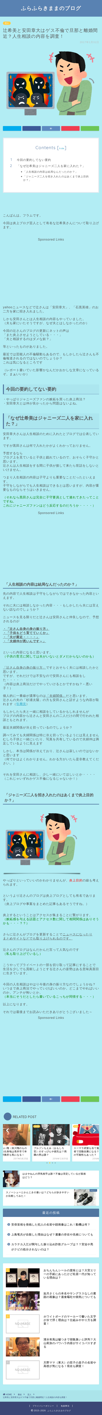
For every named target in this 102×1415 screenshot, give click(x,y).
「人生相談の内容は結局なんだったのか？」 (50, 171)
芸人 (7, 23)
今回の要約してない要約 (34, 160)
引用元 (21, 704)
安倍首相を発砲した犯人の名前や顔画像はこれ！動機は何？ (50, 1224)
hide (62, 148)
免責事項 (65, 1406)
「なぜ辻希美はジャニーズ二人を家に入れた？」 (51, 166)
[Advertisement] (50, 268)
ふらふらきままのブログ (51, 8)
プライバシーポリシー (43, 1406)
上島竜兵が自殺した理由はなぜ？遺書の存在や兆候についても (52, 1234)
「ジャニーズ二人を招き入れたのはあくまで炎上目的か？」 (56, 178)
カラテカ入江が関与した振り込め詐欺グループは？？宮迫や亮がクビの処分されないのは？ (52, 1247)
